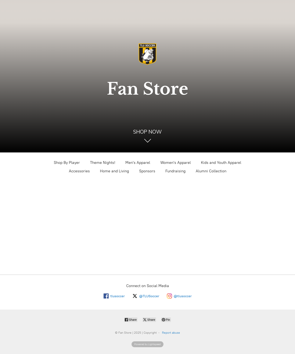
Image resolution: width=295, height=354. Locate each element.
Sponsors (147, 171)
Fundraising (175, 171)
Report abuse (171, 333)
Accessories (79, 171)
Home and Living (114, 171)
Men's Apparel (137, 162)
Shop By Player (67, 162)
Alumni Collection (211, 171)
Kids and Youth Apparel (221, 162)
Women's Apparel (175, 162)
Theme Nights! (102, 162)
